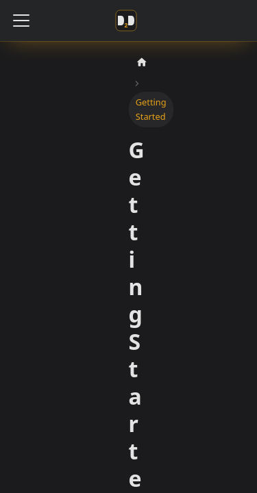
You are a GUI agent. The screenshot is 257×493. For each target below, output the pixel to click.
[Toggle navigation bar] (21, 20)
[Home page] (142, 62)
